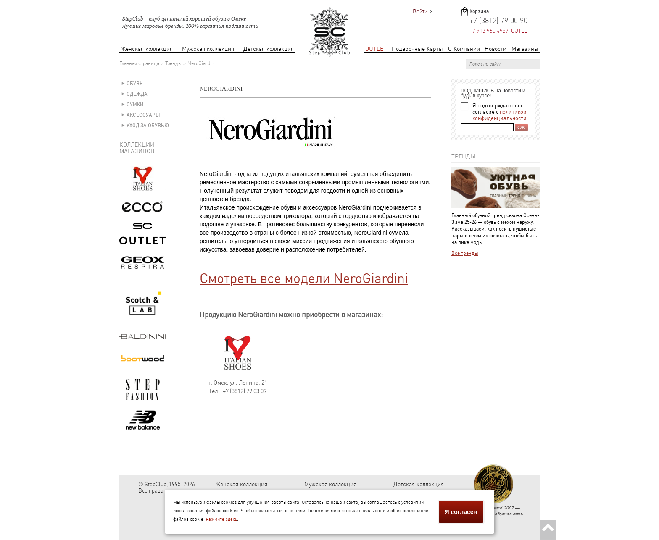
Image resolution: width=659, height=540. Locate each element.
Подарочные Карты (417, 48)
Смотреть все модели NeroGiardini (304, 278)
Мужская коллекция (208, 48)
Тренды (173, 63)
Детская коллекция (268, 48)
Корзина (479, 11)
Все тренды (464, 253)
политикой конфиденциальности (499, 115)
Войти (420, 11)
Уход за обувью (148, 125)
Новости (495, 48)
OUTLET (376, 48)
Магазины (524, 48)
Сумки (135, 104)
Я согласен (461, 512)
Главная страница (139, 63)
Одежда (137, 94)
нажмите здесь (221, 519)
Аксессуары (143, 115)
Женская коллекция (147, 48)
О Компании (464, 48)
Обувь (135, 84)
